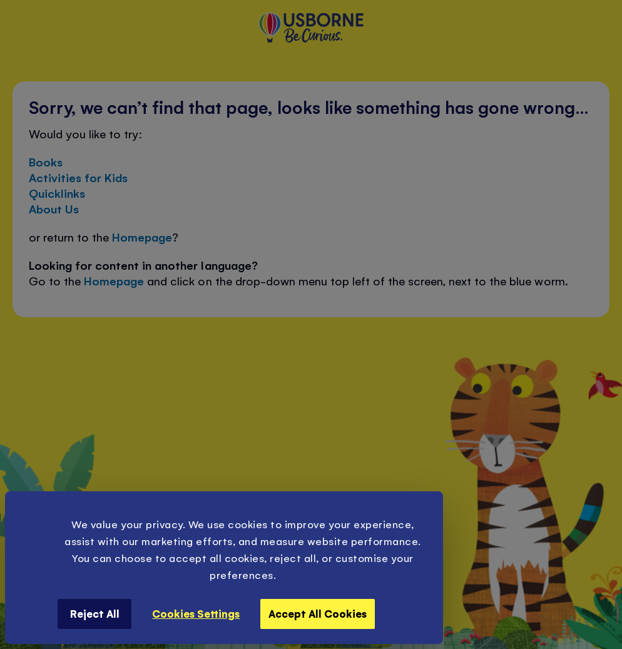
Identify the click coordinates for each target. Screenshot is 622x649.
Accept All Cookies (317, 613)
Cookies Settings (196, 613)
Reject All (95, 613)
